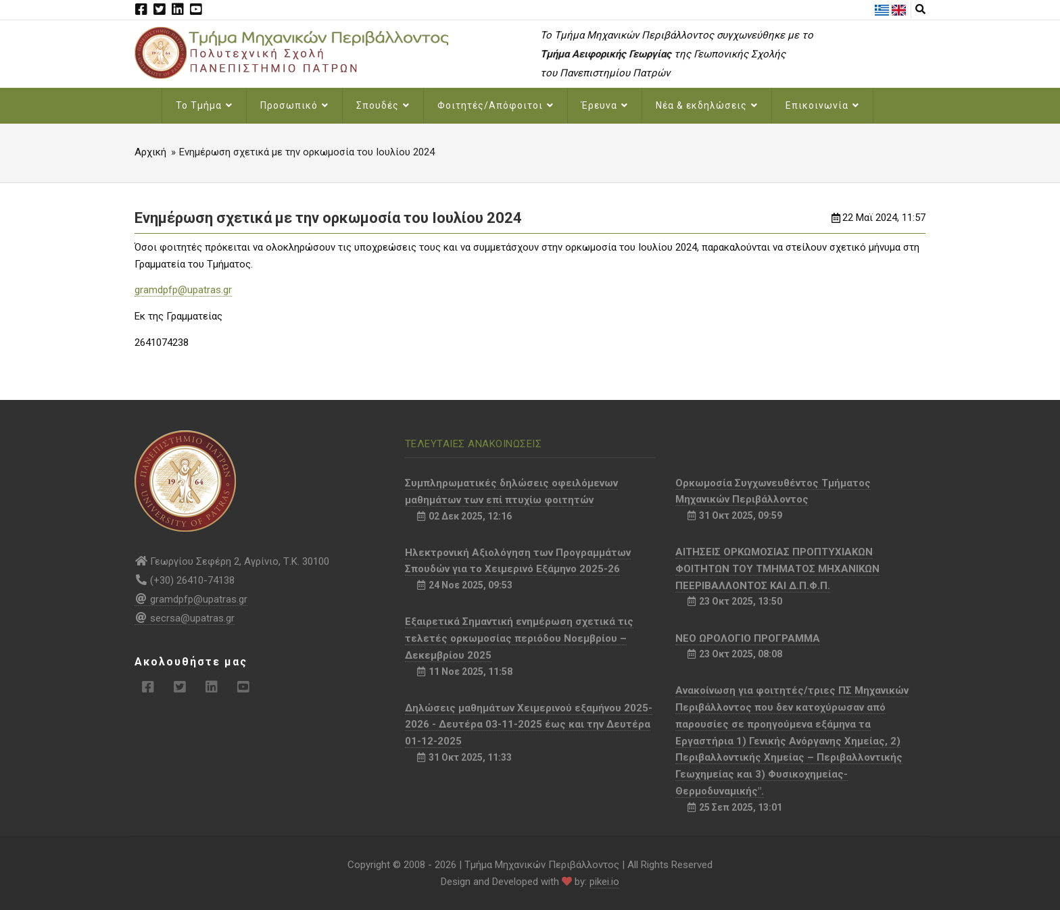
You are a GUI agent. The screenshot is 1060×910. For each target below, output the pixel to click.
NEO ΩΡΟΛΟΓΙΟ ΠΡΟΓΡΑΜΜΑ (747, 638)
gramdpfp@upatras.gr (183, 290)
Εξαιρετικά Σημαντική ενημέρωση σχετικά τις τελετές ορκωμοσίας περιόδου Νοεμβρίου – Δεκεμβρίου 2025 (519, 638)
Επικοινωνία (822, 105)
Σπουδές (383, 105)
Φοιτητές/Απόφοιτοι (495, 105)
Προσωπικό (294, 105)
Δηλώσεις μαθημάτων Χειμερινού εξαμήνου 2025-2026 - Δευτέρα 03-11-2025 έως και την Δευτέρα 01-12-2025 (528, 725)
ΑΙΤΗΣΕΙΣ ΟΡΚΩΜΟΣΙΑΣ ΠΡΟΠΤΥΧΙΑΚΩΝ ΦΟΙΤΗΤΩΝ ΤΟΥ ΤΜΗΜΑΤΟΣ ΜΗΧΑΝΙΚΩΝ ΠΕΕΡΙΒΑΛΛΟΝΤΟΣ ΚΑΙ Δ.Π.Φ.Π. (777, 569)
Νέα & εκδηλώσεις (707, 105)
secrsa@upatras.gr (185, 618)
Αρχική (150, 152)
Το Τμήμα (204, 105)
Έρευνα (604, 105)
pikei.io (604, 882)
